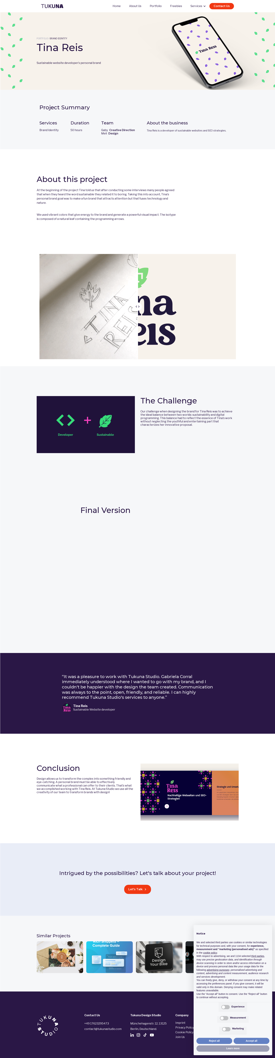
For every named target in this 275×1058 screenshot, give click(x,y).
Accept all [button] (251, 1040)
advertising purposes (218, 970)
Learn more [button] (233, 1048)
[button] (197, 6)
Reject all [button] (214, 1040)
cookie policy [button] (210, 952)
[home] (52, 6)
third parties (257, 956)
